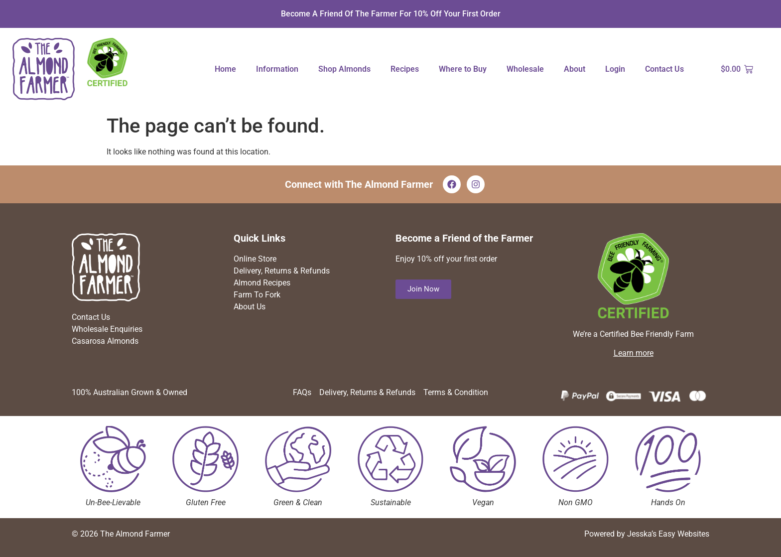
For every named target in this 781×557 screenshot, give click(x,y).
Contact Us (664, 69)
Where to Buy (463, 69)
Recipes (404, 69)
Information (277, 69)
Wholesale (525, 69)
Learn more (633, 353)
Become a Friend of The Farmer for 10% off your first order (391, 13)
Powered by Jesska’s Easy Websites (646, 534)
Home (225, 69)
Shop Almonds (344, 69)
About (574, 69)
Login (615, 69)
